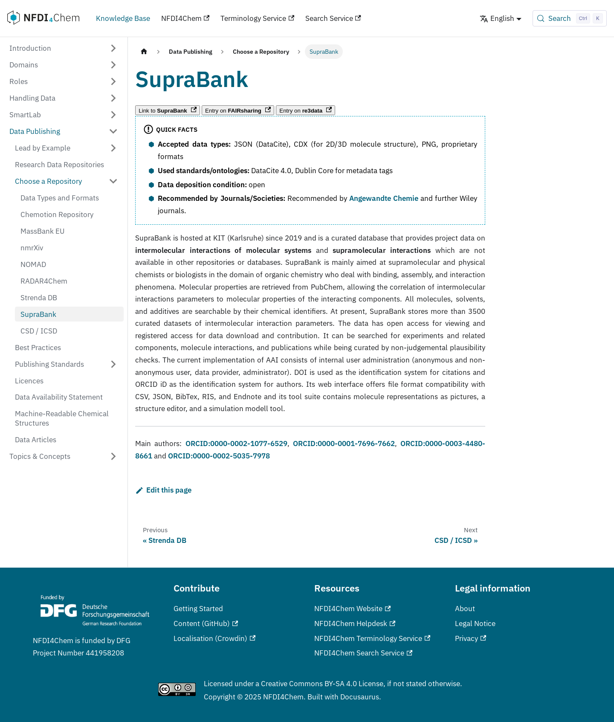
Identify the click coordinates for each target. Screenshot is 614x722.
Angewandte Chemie (383, 198)
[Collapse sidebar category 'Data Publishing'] (113, 131)
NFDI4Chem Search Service (363, 653)
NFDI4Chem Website (352, 608)
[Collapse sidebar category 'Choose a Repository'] (113, 181)
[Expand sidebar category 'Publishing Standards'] (113, 364)
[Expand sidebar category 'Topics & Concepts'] (113, 456)
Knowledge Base (123, 18)
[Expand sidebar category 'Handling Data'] (113, 97)
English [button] (497, 18)
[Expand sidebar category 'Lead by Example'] (113, 147)
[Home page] (144, 51)
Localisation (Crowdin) (214, 638)
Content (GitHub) (206, 623)
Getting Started (198, 608)
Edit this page (163, 490)
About (465, 608)
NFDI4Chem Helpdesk (354, 623)
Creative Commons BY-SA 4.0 (309, 683)
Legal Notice (475, 623)
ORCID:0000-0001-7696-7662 (344, 443)
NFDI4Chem (185, 18)
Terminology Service (257, 18)
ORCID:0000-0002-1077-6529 (236, 443)
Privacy (470, 638)
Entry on (238, 110)
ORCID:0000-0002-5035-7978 (219, 456)
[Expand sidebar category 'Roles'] (113, 81)
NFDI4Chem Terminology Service (372, 638)
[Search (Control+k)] (570, 18)
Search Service (333, 18)
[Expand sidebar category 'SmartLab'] (113, 114)
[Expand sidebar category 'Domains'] (113, 64)
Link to (168, 110)
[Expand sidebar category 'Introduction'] (113, 48)
